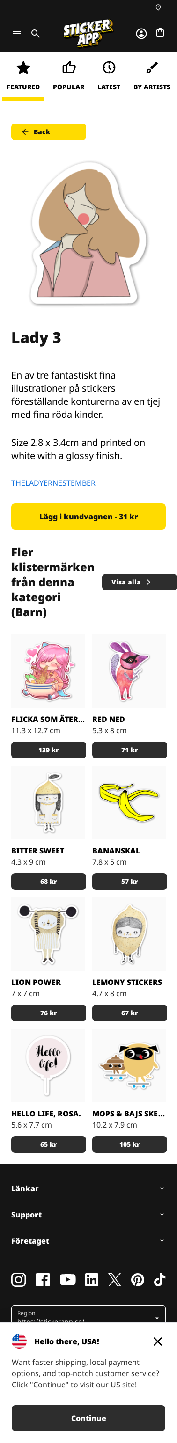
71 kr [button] (129, 749)
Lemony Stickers (127, 982)
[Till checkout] (160, 32)
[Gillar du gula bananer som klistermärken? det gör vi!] (129, 802)
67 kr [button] (129, 1012)
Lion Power (36, 982)
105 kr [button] (129, 1144)
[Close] (157, 1341)
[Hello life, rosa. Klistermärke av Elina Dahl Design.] (48, 1065)
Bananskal (116, 850)
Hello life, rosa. (46, 1113)
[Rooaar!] (48, 934)
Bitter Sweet (37, 850)
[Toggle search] (33, 33)
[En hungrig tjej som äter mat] (48, 671)
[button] (85, 1318)
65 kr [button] (48, 1144)
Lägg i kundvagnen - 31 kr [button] (88, 516)
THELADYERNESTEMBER (53, 483)
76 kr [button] (48, 1012)
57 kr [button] (129, 881)
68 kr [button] (48, 881)
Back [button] (35, 132)
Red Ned (108, 719)
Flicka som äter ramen (48, 719)
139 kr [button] (48, 749)
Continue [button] (88, 1418)
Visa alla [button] (131, 581)
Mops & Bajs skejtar (129, 1113)
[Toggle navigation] (16, 33)
